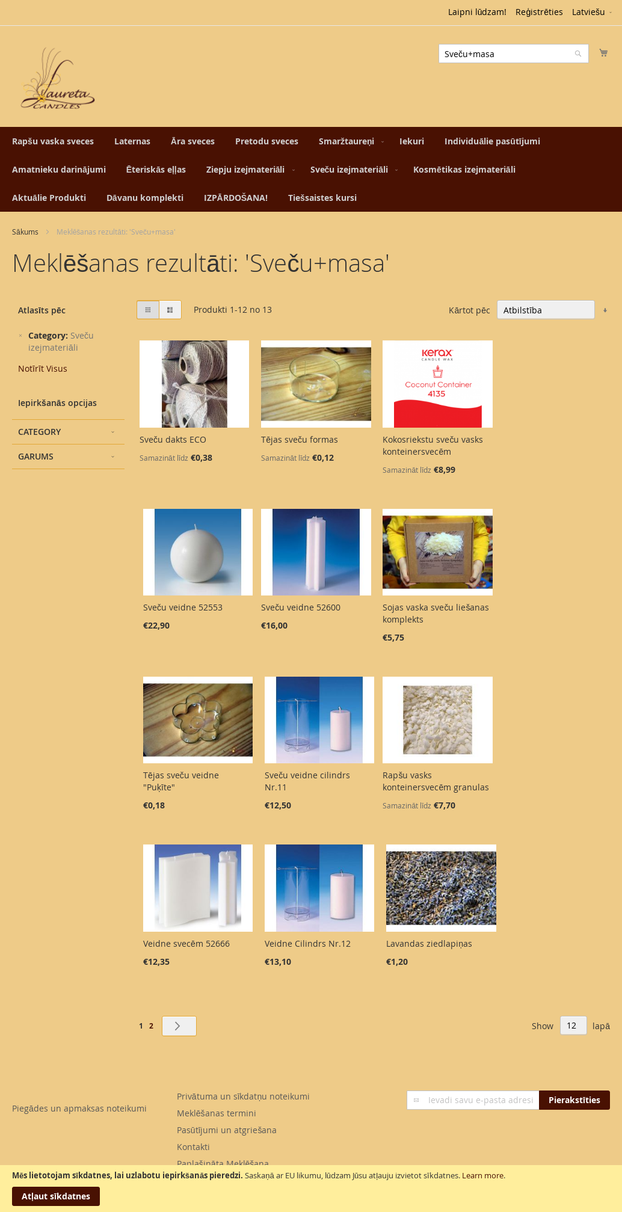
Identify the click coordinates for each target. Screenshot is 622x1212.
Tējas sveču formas (299, 439)
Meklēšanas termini (216, 1113)
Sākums (25, 231)
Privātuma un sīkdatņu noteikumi (243, 1096)
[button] (593, 12)
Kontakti (193, 1146)
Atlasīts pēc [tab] (42, 310)
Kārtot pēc (469, 310)
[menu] (311, 169)
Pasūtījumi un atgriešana (227, 1130)
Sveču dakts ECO (173, 439)
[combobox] (514, 53)
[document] (311, 1188)
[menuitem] (53, 141)
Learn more (482, 1175)
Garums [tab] (36, 456)
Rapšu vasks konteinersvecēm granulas (436, 781)
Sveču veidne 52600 (300, 607)
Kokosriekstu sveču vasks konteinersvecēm (433, 445)
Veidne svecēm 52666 (186, 943)
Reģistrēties (539, 11)
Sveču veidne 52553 (183, 607)
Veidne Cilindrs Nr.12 (308, 943)
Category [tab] (39, 431)
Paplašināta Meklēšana (223, 1163)
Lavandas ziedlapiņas (429, 943)
